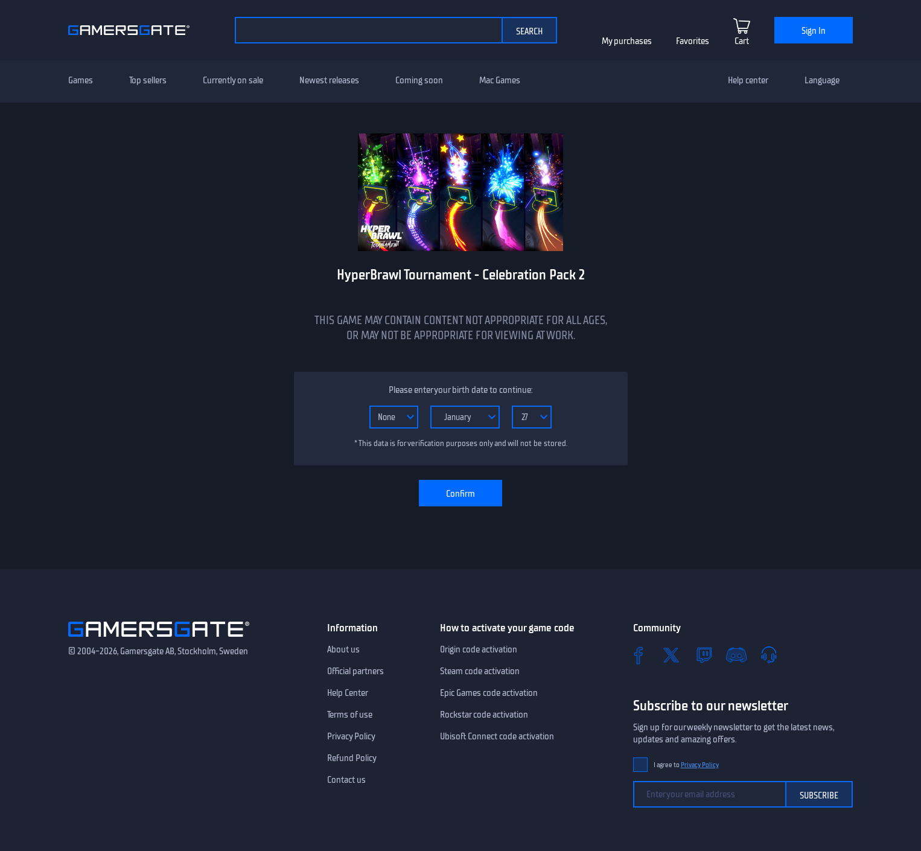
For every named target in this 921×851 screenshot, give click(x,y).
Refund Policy (352, 758)
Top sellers (148, 80)
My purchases (627, 41)
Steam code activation (480, 671)
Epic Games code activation (489, 693)
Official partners (355, 671)
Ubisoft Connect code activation (497, 736)
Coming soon (419, 80)
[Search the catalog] (368, 30)
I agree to (686, 765)
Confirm (460, 494)
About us (343, 649)
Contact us (346, 780)
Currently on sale (233, 80)
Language (822, 80)
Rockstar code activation (484, 715)
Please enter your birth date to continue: (460, 390)
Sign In (813, 31)
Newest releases (329, 80)
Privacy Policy (351, 736)
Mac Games (499, 80)
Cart (742, 41)
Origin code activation (478, 649)
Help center (748, 80)
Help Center (347, 693)
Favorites (692, 41)
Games (80, 80)
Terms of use (349, 715)
